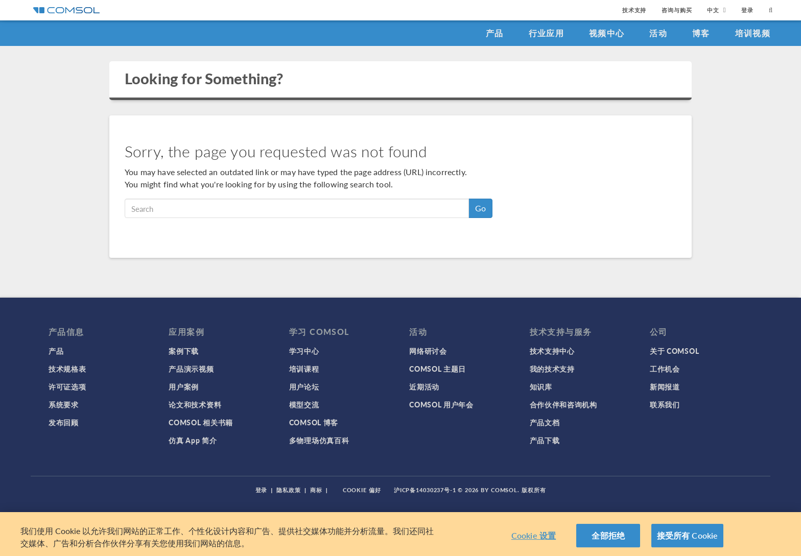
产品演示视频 (191, 369)
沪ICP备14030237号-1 (425, 490)
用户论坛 (304, 386)
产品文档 (545, 422)
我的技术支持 (552, 369)
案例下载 (184, 351)
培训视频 (752, 33)
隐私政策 (288, 490)
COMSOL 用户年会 (441, 404)
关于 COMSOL (674, 351)
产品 (495, 33)
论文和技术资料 (195, 404)
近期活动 (424, 386)
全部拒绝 (608, 535)
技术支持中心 (552, 351)
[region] (400, 534)
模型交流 (304, 404)
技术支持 (634, 10)
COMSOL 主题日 (437, 369)
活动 (658, 33)
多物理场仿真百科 (319, 440)
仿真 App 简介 (193, 440)
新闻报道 (665, 386)
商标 (316, 490)
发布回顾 (64, 422)
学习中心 (304, 351)
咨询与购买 (677, 10)
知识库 (541, 386)
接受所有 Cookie (687, 535)
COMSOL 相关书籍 (201, 422)
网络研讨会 (428, 351)
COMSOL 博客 (313, 422)
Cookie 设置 (533, 535)
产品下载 (545, 440)
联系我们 (665, 404)
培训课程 (304, 369)
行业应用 (546, 33)
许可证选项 (67, 386)
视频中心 (606, 33)
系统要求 (64, 404)
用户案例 (184, 386)
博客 (701, 33)
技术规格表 (67, 369)
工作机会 (665, 369)
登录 (747, 10)
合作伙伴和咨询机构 (563, 404)
